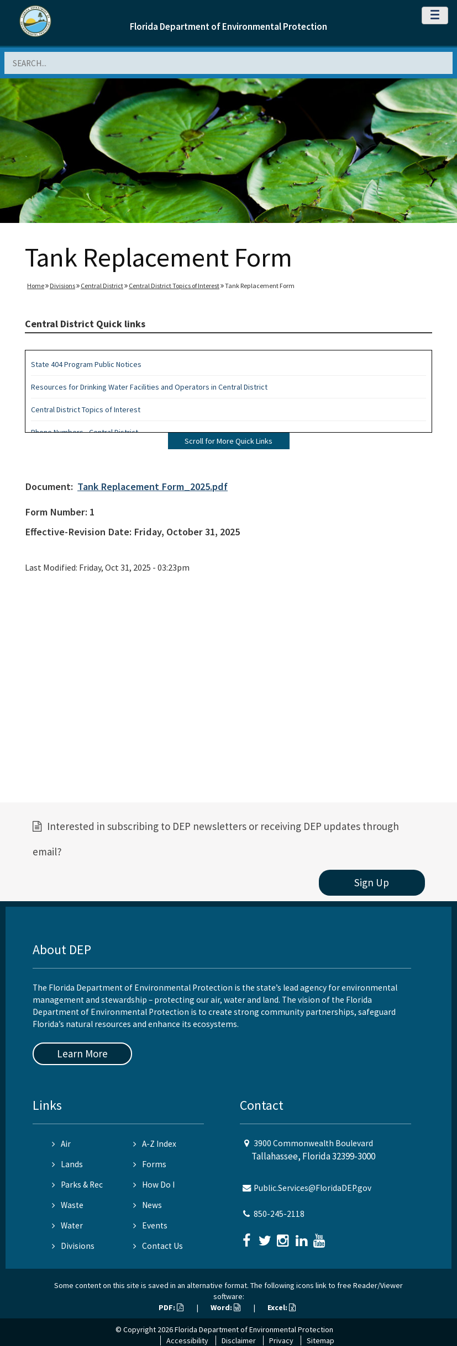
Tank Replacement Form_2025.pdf (152, 486)
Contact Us (158, 1246)
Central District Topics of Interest (174, 285)
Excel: (281, 1307)
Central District (102, 285)
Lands (67, 1164)
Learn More (82, 1053)
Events (150, 1225)
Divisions (62, 285)
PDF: (171, 1307)
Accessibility (187, 1340)
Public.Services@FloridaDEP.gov (312, 1188)
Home (35, 285)
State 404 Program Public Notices (86, 364)
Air (61, 1143)
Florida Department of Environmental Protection (228, 26)
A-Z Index (154, 1143)
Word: (225, 1307)
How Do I (154, 1184)
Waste (67, 1205)
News (147, 1205)
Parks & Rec (77, 1184)
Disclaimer (239, 1340)
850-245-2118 (279, 1214)
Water (67, 1225)
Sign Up (371, 882)
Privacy (281, 1340)
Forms (149, 1164)
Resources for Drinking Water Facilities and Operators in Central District (149, 387)
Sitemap (320, 1340)
